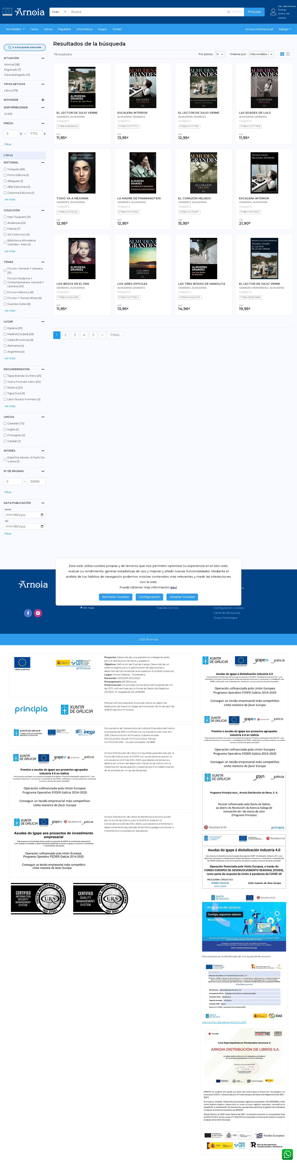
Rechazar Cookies (115, 597)
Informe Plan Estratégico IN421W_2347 (224, 1022)
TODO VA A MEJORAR (72, 198)
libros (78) (11, 90)
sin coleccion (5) (18, 234)
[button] (15, 29)
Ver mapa (87, 607)
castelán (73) (15, 423)
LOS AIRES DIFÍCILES (132, 283)
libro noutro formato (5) (23, 399)
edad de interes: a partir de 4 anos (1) (26, 459)
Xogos (102, 29)
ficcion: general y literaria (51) (25, 270)
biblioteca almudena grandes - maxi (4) (21, 242)
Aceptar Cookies (182, 597)
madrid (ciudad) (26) (20, 334)
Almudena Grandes (131, 116)
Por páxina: (206, 54)
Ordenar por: (238, 54)
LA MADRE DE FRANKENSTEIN (139, 198)
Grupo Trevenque (225, 617)
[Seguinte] (102, 335)
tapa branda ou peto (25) (24, 375)
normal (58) (12, 64)
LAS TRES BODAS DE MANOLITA (201, 283)
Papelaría (64, 29)
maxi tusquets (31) (19, 216)
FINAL (115, 335)
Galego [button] (284, 29)
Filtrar (8, 144)
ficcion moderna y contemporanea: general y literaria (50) (25, 282)
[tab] (25, 58)
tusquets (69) (16, 169)
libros (48, 29)
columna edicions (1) (20, 192)
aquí (173, 587)
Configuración (149, 597)
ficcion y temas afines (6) (24, 298)
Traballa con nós (167, 607)
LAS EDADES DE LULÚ (255, 112)
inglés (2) (13, 429)
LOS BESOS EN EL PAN (73, 283)
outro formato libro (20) (24, 381)
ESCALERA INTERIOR (132, 112)
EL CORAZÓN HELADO (194, 198)
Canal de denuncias (227, 612)
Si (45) (8, 113)
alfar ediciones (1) (18, 186)
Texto (34, 29)
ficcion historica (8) (20, 292)
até (6, 520)
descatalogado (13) (17, 74)
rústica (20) (15, 387)
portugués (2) (16, 435)
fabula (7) (13, 228)
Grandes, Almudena (71, 116)
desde (8, 509)
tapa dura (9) (16, 393)
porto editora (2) (18, 175)
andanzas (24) (16, 222)
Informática (84, 29)
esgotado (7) (12, 69)
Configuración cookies (229, 607)
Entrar (282, 9)
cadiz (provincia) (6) (20, 339)
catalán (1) (14, 441)
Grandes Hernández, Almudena (261, 287)
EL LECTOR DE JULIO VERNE (77, 112)
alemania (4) (15, 345)
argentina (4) (16, 351)
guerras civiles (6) (19, 304)
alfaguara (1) (15, 181)
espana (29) (14, 328)
